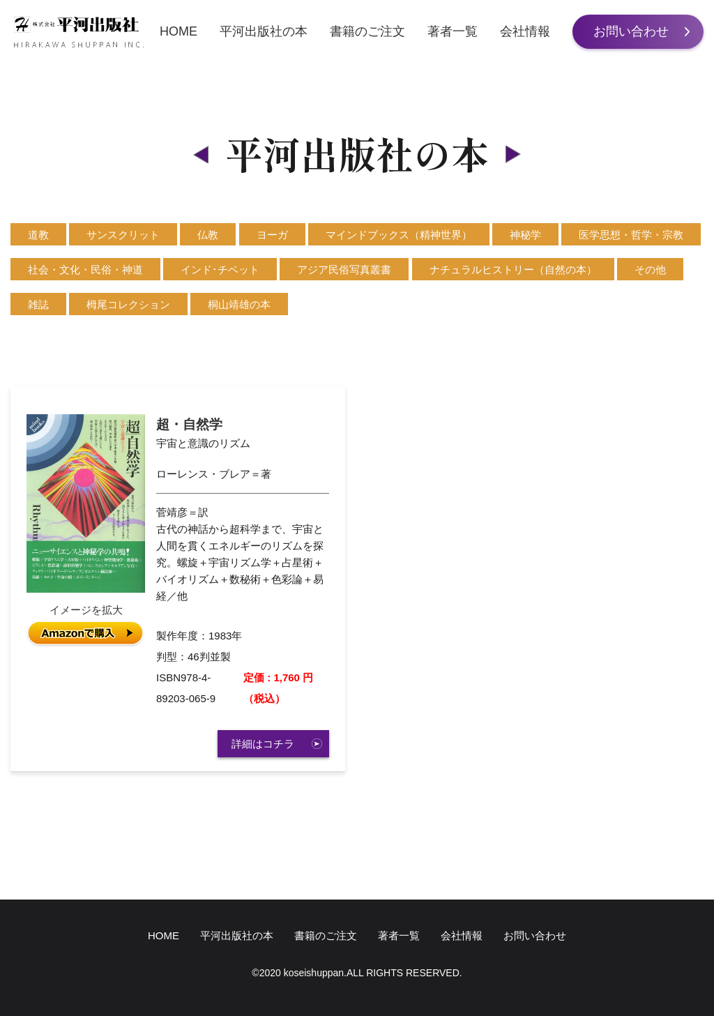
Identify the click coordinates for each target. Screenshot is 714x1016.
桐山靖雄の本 (239, 304)
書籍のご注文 (367, 31)
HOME (178, 31)
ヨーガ (272, 235)
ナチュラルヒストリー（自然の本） (513, 269)
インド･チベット (220, 269)
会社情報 (525, 31)
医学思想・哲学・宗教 (631, 235)
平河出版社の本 (263, 31)
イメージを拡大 (86, 610)
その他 (650, 269)
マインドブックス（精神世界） (399, 235)
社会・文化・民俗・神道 (85, 269)
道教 (38, 235)
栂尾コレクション (128, 304)
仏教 (207, 235)
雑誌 (38, 304)
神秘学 (525, 235)
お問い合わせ (631, 31)
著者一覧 (452, 31)
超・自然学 (189, 424)
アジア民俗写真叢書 (344, 269)
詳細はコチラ (262, 744)
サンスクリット (123, 235)
